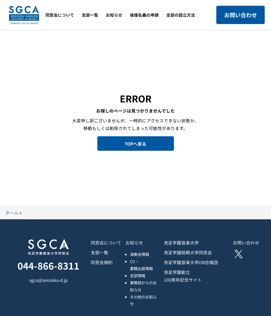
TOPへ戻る (135, 144)
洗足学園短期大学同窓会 (188, 252)
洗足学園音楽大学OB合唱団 (191, 262)
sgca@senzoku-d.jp (48, 280)
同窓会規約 (102, 262)
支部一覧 (99, 252)
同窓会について (106, 243)
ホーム (12, 212)
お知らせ (134, 243)
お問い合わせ (240, 15)
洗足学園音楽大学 (181, 243)
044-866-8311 (48, 265)
